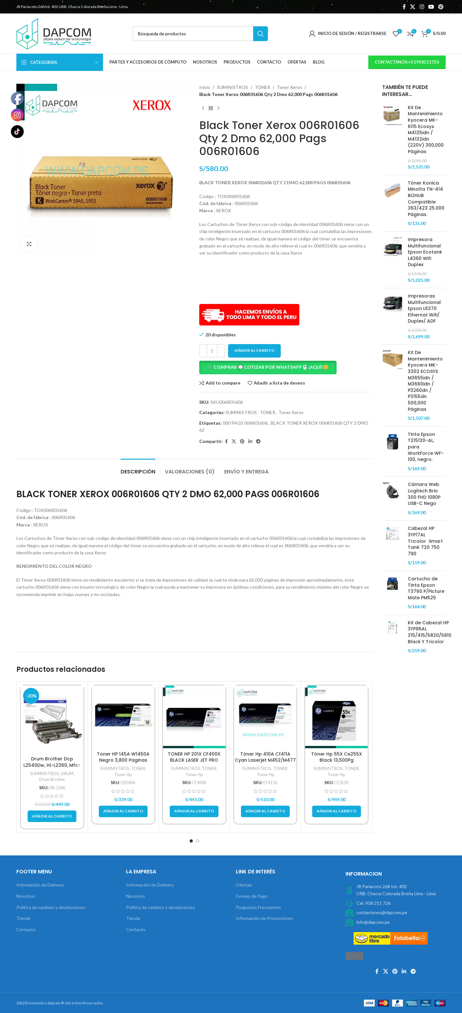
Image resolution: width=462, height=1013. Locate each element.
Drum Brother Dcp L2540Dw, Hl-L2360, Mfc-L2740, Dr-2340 (52, 765)
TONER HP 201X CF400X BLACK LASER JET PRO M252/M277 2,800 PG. (194, 760)
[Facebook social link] (404, 7)
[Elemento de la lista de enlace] (396, 903)
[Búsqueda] (200, 33)
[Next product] (218, 108)
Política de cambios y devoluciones (50, 907)
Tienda (23, 918)
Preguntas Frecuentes (258, 907)
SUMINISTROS (232, 87)
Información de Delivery (40, 884)
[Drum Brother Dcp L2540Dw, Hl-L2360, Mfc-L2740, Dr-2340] (52, 719)
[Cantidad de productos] (212, 351)
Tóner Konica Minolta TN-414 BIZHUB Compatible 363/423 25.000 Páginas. (426, 199)
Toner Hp (123, 774)
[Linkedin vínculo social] (250, 441)
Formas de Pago (252, 896)
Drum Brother (52, 779)
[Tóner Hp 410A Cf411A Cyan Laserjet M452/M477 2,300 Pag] (265, 717)
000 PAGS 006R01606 (245, 423)
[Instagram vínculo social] (421, 7)
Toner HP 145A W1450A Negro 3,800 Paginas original (123, 760)
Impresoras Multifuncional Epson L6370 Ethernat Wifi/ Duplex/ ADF (424, 308)
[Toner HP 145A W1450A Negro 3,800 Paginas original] (123, 717)
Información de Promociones (264, 918)
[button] (285, 367)
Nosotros (25, 896)
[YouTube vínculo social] (431, 7)
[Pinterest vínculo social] (441, 7)
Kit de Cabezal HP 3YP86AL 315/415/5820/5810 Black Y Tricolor (429, 632)
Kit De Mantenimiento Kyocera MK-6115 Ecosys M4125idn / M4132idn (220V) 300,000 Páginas (426, 130)
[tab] (138, 468)
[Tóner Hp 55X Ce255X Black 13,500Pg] (336, 717)
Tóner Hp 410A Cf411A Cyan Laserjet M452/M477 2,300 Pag (265, 760)
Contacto (26, 929)
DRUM (67, 773)
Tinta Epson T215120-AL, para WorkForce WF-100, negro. (426, 447)
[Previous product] (203, 108)
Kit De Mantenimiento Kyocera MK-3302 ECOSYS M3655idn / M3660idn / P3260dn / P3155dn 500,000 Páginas (425, 381)
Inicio (204, 87)
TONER (262, 87)
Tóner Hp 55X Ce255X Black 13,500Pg (336, 757)
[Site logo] (53, 33)
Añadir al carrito (254, 350)
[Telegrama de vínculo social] (258, 441)
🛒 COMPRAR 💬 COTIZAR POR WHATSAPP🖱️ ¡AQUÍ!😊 (268, 367)
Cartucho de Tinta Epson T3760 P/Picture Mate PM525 (426, 588)
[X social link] (412, 7)
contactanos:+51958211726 (407, 62)
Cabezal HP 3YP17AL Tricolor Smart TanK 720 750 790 (425, 541)
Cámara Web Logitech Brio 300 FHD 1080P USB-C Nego (424, 493)
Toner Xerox (289, 87)
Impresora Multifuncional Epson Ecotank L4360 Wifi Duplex (425, 252)
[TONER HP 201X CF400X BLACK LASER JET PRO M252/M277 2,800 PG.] (194, 717)
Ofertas (244, 884)
